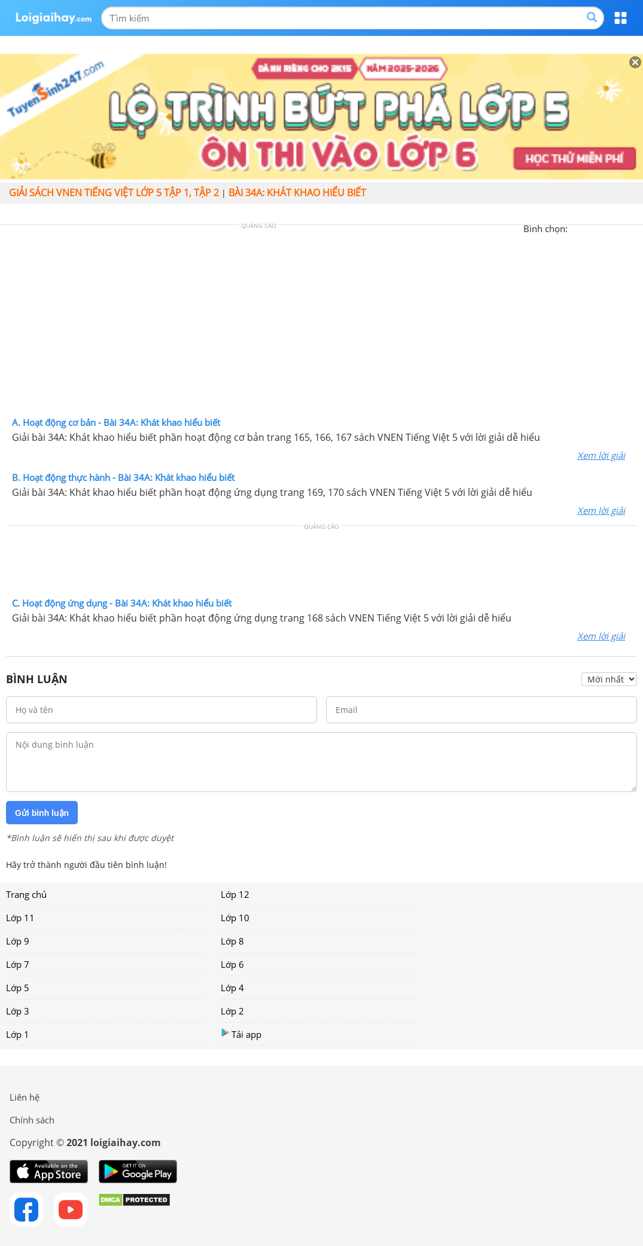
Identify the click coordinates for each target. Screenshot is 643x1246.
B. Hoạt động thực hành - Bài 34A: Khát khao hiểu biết (123, 477)
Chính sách (32, 1120)
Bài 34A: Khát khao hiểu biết (297, 192)
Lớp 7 (17, 964)
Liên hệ (24, 1097)
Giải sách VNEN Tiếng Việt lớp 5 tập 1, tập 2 (114, 192)
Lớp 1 (17, 1034)
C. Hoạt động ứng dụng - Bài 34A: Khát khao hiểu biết (121, 603)
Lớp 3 (17, 1011)
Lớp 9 (17, 941)
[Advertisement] (321, 323)
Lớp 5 (17, 988)
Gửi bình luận (42, 813)
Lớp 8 (232, 941)
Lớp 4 (232, 988)
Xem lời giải (601, 455)
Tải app (241, 1034)
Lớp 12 (235, 894)
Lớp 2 (232, 1011)
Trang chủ (26, 894)
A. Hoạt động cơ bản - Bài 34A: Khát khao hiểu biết (116, 422)
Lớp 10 (235, 918)
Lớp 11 (20, 918)
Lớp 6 (232, 964)
